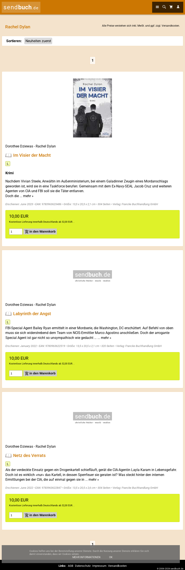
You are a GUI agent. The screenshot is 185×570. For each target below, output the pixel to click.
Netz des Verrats (29, 455)
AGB (70, 565)
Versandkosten (170, 25)
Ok (111, 559)
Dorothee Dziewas (19, 146)
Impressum (99, 565)
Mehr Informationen (86, 559)
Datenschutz (83, 565)
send (21, 7)
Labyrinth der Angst (32, 313)
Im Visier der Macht (32, 155)
